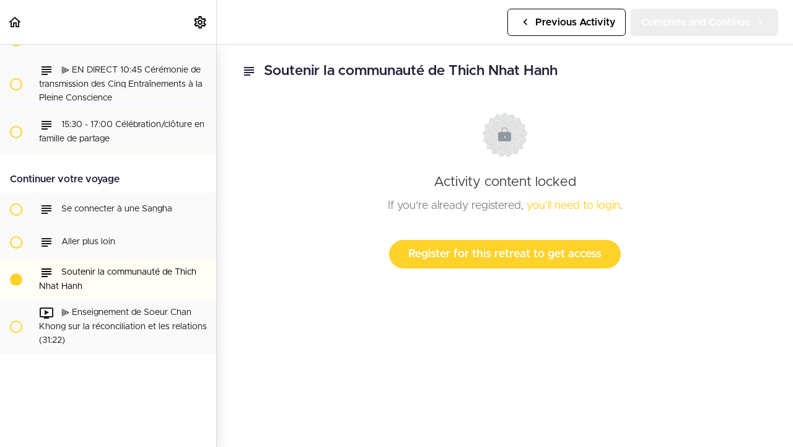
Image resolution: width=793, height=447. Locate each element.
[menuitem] (200, 22)
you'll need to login (573, 205)
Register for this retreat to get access (505, 254)
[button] (15, 22)
